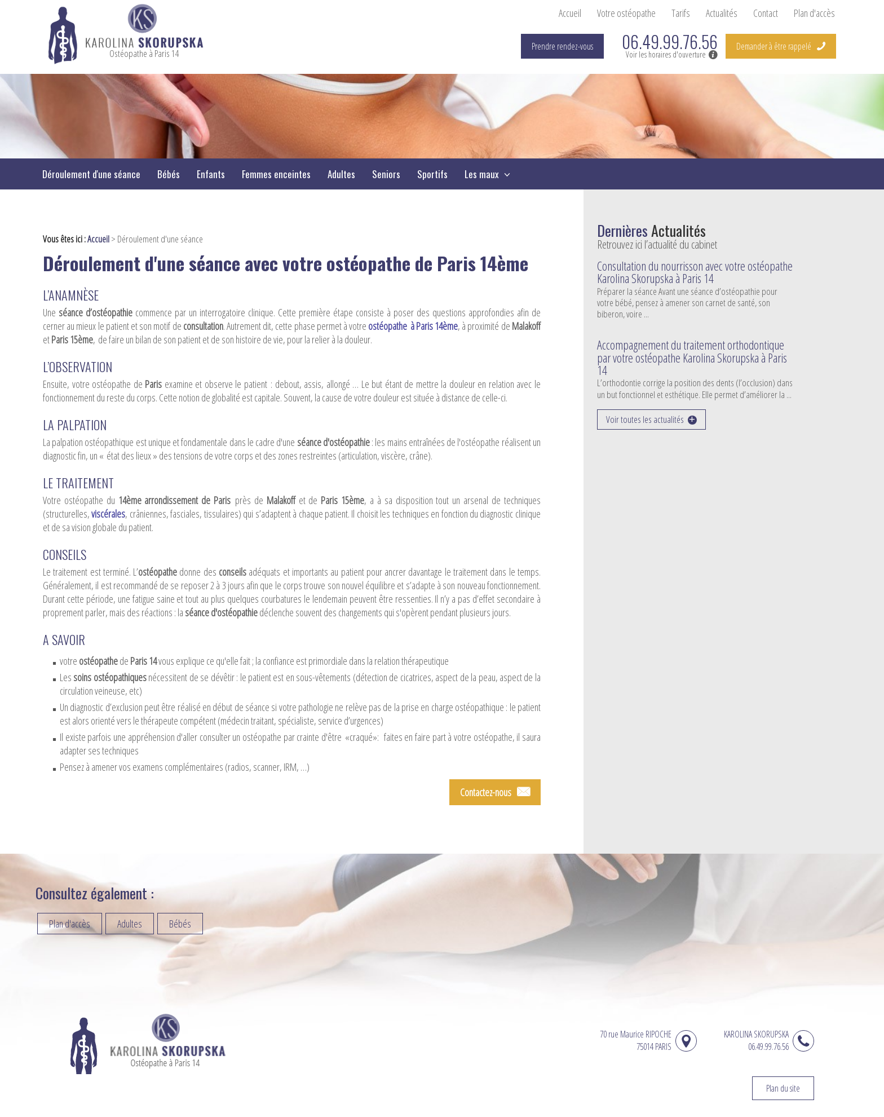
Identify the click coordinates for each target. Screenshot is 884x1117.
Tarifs (680, 13)
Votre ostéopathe (626, 13)
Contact (765, 13)
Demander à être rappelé (773, 46)
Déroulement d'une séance (91, 174)
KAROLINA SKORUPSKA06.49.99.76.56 (756, 1040)
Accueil (570, 13)
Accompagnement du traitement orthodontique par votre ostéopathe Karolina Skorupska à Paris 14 (692, 357)
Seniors (386, 174)
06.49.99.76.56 (670, 41)
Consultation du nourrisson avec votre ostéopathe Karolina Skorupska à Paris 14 (695, 272)
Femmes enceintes (276, 174)
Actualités (721, 13)
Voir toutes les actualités (645, 419)
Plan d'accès (814, 13)
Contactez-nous (485, 792)
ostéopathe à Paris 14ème (413, 326)
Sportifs (432, 174)
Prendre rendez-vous (562, 46)
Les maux (483, 174)
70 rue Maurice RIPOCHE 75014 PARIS (640, 1040)
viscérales (108, 513)
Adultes (341, 174)
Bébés (168, 174)
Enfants (211, 174)
